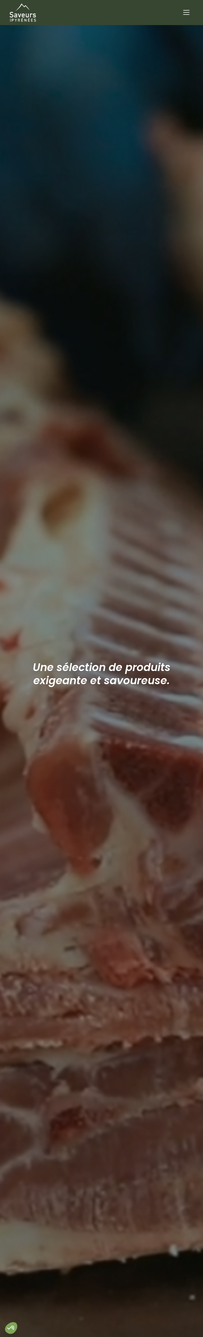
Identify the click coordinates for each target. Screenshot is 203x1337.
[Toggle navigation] (186, 12)
